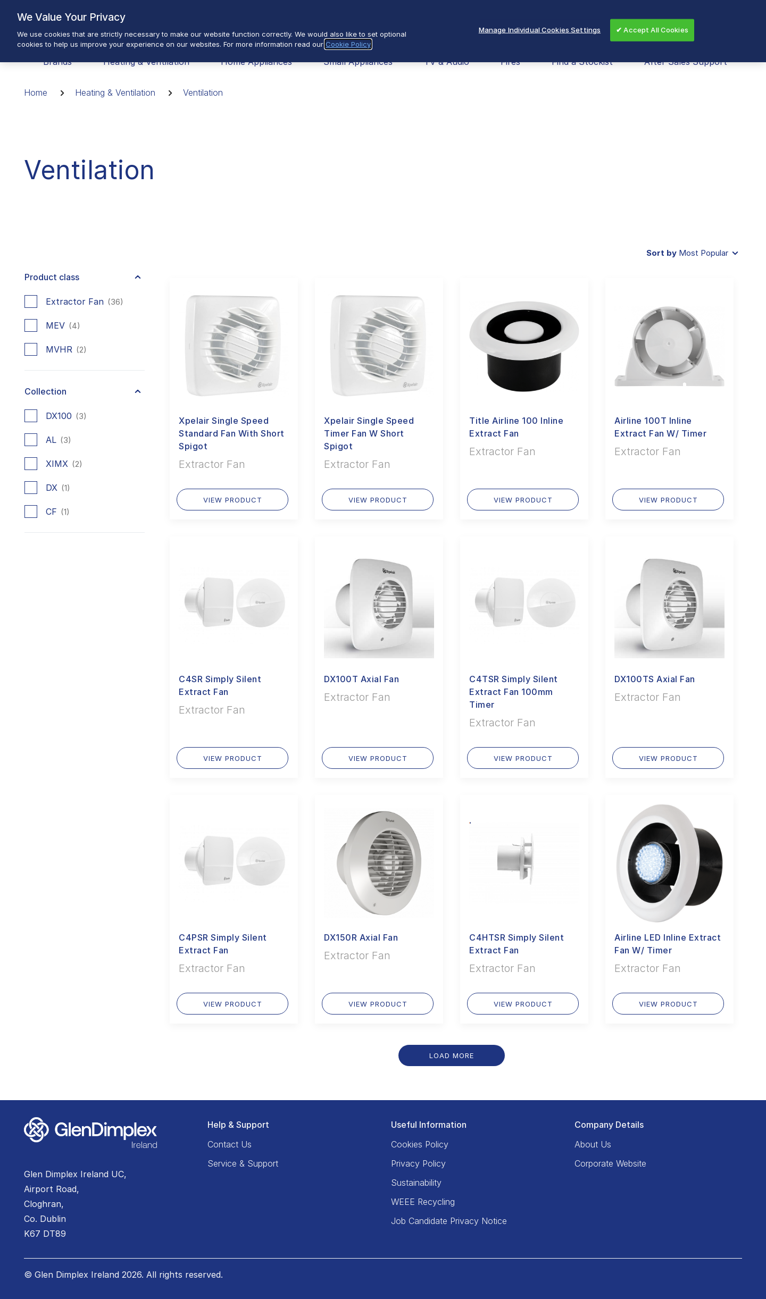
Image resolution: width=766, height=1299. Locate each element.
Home (35, 92)
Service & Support (242, 1163)
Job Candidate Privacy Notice (449, 1221)
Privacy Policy (418, 1163)
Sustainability (416, 1182)
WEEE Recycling (423, 1201)
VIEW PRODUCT (232, 500)
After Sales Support (685, 61)
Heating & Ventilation (115, 92)
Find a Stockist (582, 61)
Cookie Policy (348, 44)
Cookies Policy (419, 1144)
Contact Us (229, 1144)
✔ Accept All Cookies (652, 30)
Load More (451, 1055)
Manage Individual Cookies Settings (540, 30)
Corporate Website (610, 1163)
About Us (592, 1144)
